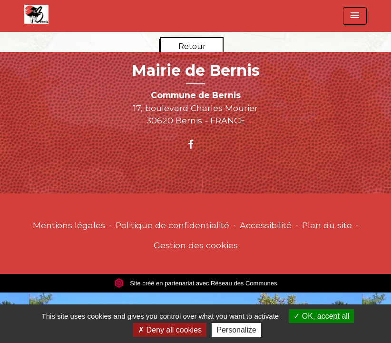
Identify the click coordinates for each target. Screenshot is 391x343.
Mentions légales (69, 225)
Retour (192, 46)
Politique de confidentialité (172, 225)
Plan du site (327, 225)
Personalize (236, 330)
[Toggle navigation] (355, 16)
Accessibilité (266, 225)
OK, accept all (321, 316)
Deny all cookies (170, 330)
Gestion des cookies (196, 245)
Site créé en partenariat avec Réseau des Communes (195, 283)
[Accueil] (36, 14)
